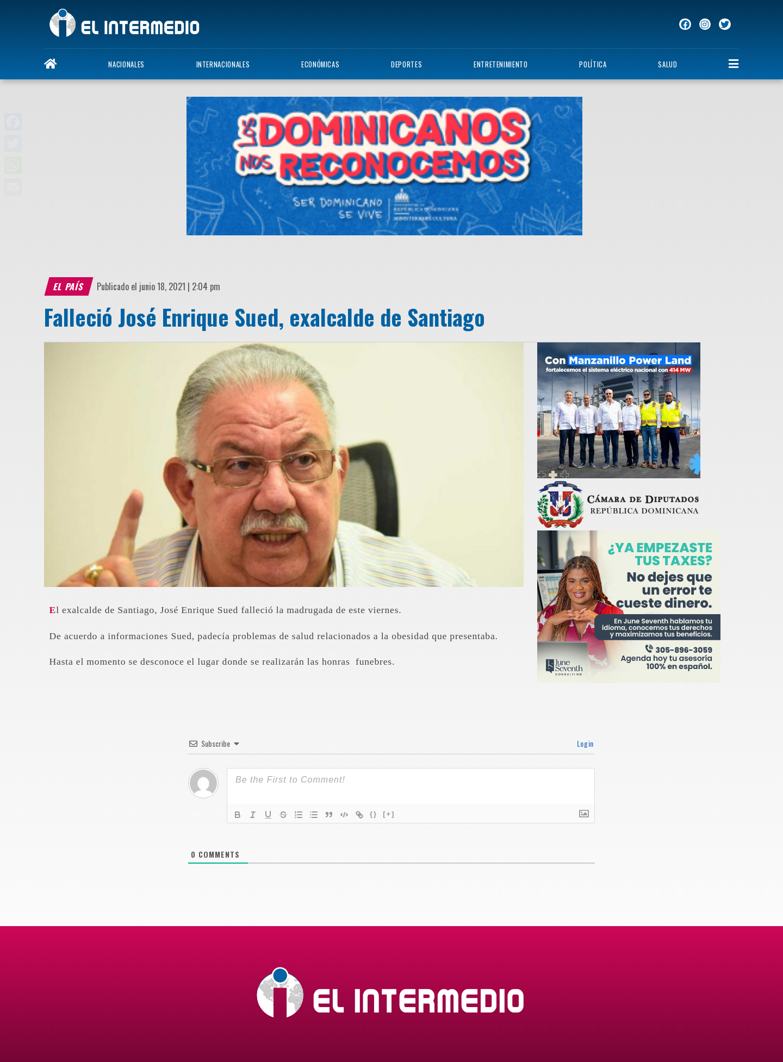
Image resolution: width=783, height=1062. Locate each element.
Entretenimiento (501, 64)
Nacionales (126, 64)
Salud (667, 64)
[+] (389, 814)
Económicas (320, 64)
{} (373, 814)
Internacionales (223, 64)
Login (584, 743)
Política (592, 64)
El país (68, 286)
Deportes (406, 64)
